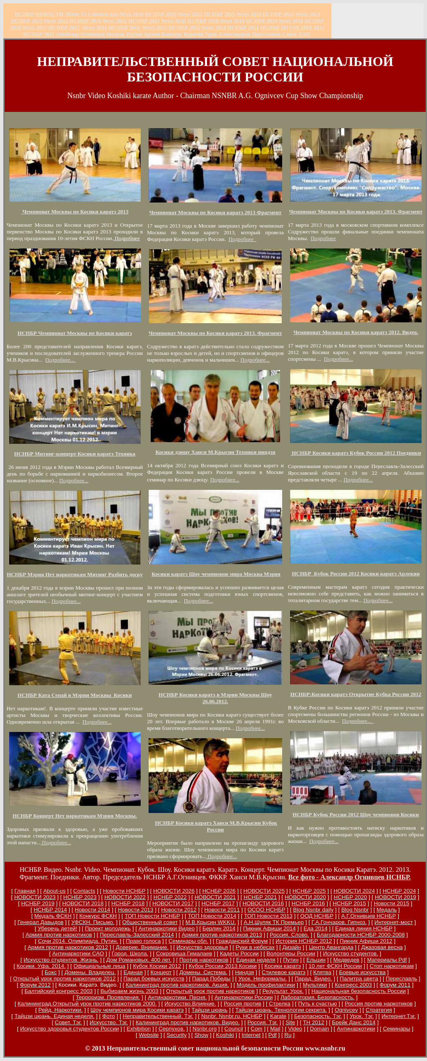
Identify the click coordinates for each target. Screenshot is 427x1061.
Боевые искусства (362, 972)
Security (177, 1035)
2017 (35, 27)
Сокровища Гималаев (184, 953)
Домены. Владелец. (90, 972)
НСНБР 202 (161, 14)
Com (257, 1029)
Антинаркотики (356, 1029)
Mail (275, 1029)
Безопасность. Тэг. (318, 1016)
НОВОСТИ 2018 (83, 903)
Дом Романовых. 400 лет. (139, 960)
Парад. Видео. (313, 978)
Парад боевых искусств (154, 978)
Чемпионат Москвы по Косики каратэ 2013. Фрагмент (215, 333)
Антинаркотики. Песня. (177, 997)
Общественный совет (150, 922)
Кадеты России (239, 953)
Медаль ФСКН (52, 916)
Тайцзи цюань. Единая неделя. (55, 1016)
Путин (290, 960)
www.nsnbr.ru (325, 1048)
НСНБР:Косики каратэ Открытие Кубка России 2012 (356, 694)
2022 (56, 21)
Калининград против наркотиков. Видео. (188, 1022)
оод (114, 14)
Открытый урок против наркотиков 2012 (64, 978)
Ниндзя (244, 972)
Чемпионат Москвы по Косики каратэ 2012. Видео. (355, 332)
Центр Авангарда (331, 947)
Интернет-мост (393, 922)
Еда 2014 (315, 928)
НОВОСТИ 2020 (305, 897)
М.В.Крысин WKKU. (210, 922)
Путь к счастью (317, 1003)
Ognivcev (346, 1010)
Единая (133, 972)
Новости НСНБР (124, 891)
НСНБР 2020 (202, 21)
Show (201, 1035)
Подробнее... (59, 360)
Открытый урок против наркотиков (210, 991)
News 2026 (131, 14)
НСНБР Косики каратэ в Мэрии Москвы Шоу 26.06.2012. (215, 697)
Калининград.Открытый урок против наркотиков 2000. (87, 1003)
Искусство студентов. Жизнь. (61, 960)
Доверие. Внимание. (142, 947)
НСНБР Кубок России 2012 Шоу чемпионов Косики (356, 814)
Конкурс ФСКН (98, 916)
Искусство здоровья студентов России (69, 1029)
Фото (108, 1016)
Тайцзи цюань (210, 1010)
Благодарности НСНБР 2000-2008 (361, 935)
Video (295, 1029)
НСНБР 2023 (26, 21)
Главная (24, 891)
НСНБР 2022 (85, 21)
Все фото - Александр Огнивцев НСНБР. (349, 877)
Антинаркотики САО (78, 953)
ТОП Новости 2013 (268, 916)
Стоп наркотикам (392, 966)
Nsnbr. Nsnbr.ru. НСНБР (232, 1016)
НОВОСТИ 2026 (174, 891)
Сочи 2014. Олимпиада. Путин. (78, 941)
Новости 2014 (92, 910)
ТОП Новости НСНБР (152, 916)
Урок (211, 34)
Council (234, 1029)
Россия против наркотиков (379, 1003)
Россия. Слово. (289, 935)
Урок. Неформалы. (262, 978)
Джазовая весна (382, 947)
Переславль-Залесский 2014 (137, 935)
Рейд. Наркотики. (60, 1010)
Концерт (161, 972)
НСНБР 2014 (50, 910)
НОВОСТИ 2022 (125, 897)
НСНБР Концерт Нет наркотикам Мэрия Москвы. (75, 816)
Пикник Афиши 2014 (269, 928)
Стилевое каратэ (284, 972)
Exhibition (138, 1029)
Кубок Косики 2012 (157, 966)
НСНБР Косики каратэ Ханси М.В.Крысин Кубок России (216, 826)
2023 (308, 14)
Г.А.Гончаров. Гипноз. (338, 922)
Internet (251, 1035)
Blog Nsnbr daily (313, 910)
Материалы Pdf (387, 960)
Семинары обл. (188, 941)
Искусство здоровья (202, 947)
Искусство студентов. (350, 953)
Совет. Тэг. (68, 1022)
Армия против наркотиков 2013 (222, 935)
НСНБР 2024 (278, 14)
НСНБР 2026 (219, 891)
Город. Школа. (130, 953)
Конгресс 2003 (353, 985)
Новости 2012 (179, 910)
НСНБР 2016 (308, 903)
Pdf (272, 1035)
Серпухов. (172, 1029)
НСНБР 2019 (261, 21)
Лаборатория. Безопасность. (317, 997)
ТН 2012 (313, 1022)
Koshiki (225, 1035)
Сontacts (84, 891)
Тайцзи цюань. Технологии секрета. (281, 1010)
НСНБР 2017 (218, 903)
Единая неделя (255, 960)
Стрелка (279, 1003)
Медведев (346, 960)
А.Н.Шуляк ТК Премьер (274, 922)
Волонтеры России (291, 953)
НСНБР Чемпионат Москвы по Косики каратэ (75, 333)
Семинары (396, 1029)
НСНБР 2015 (349, 903)
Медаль (386, 910)
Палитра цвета (359, 978)
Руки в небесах (255, 947)
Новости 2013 (135, 910)
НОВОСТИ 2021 (215, 897)
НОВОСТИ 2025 (264, 891)
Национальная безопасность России (358, 991)
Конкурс (172, 34)
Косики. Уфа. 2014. (41, 966)
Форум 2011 (395, 985)
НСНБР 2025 (219, 14)
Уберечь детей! (57, 928)
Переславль (266, 34)
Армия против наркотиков (58, 935)
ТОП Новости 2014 (212, 916)
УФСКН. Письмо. (93, 922)
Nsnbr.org (204, 1029)
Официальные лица (99, 966)
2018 (291, 21)
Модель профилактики (266, 985)
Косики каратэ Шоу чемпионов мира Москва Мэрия (216, 574)
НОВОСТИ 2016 (263, 903)
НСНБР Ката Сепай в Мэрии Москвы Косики (75, 695)
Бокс (51, 972)
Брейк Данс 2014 (353, 1022)
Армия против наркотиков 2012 (68, 947)
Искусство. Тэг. (109, 1022)
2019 (232, 21)
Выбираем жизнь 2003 (130, 991)
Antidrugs (67, 34)
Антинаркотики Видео (167, 928)
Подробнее (242, 239)
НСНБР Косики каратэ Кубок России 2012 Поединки (356, 453)
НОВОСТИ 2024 (354, 891)
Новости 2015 (391, 903)
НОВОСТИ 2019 (395, 897)
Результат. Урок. (283, 991)
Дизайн (292, 947)
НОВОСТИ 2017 (173, 903)
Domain (319, 1029)
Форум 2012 (35, 985)
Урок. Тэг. (362, 1016)
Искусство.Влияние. (190, 1003)
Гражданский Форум (242, 941)
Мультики (315, 985)
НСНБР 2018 (128, 903)
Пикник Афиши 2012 (366, 941)
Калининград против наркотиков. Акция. (177, 985)
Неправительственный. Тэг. (158, 1016)
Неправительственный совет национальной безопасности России (205, 1048)
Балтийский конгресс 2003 (59, 991)
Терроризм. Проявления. (108, 997)
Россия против (242, 1003)
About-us (54, 891)
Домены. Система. (203, 972)
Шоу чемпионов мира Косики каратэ (137, 1010)
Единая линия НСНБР (363, 928)
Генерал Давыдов (40, 922)
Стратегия (379, 1010)
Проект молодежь (108, 928)
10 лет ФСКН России (335, 966)
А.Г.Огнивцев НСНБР (368, 916)
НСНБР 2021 (144, 21)
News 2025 (190, 14)
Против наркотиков (203, 960)
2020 (173, 21)
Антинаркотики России (244, 997)
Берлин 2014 (218, 928)
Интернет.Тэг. (399, 1016)
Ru (287, 1035)
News (243, 14)
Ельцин (316, 960)
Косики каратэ (283, 966)
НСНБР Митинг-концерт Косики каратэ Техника (75, 454)
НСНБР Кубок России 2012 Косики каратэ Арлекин (355, 573)
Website (149, 1035)
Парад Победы (211, 978)
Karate (278, 1016)
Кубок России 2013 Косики (223, 966)
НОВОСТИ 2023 (35, 897)
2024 (255, 14)
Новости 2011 (222, 910)
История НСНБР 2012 (303, 941)
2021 (114, 21)
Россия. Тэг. (263, 1022)
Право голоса (143, 941)
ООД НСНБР (317, 916)
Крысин (194, 34)
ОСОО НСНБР (267, 910)
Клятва (322, 972)
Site (290, 1022)
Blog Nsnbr (355, 910)
